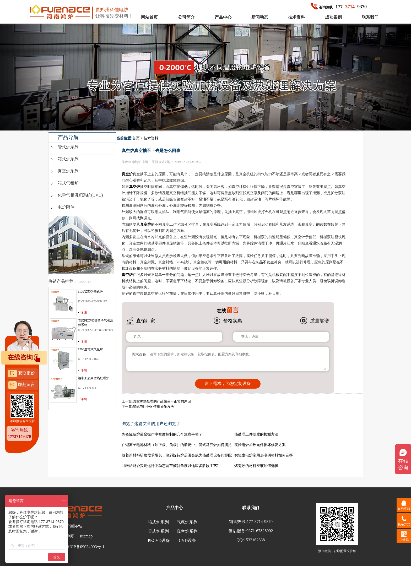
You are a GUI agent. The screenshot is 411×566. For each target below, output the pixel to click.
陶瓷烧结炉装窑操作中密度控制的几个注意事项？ (162, 434)
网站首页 (149, 17)
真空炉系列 (68, 171)
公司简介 (186, 17)
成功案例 (333, 17)
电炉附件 (66, 207)
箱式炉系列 (68, 159)
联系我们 (370, 17)
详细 (83, 312)
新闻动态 (259, 17)
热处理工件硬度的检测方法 (256, 434)
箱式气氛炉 (68, 183)
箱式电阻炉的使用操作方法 (153, 407)
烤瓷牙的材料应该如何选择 (256, 466)
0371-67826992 (259, 531)
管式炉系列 (68, 147)
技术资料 (296, 17)
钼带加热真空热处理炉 (93, 378)
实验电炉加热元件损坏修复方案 (260, 445)
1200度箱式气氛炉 (90, 349)
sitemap (86, 536)
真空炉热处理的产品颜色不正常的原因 (162, 401)
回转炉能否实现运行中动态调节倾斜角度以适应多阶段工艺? (170, 466)
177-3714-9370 (260, 521)
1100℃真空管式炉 (90, 291)
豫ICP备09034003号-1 (85, 547)
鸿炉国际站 (71, 526)
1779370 (339, 6)
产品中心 (223, 17)
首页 (136, 138)
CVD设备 (187, 540)
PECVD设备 (159, 540)
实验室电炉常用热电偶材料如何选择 (263, 455)
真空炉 (127, 174)
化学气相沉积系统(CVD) (80, 195)
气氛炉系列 (187, 522)
